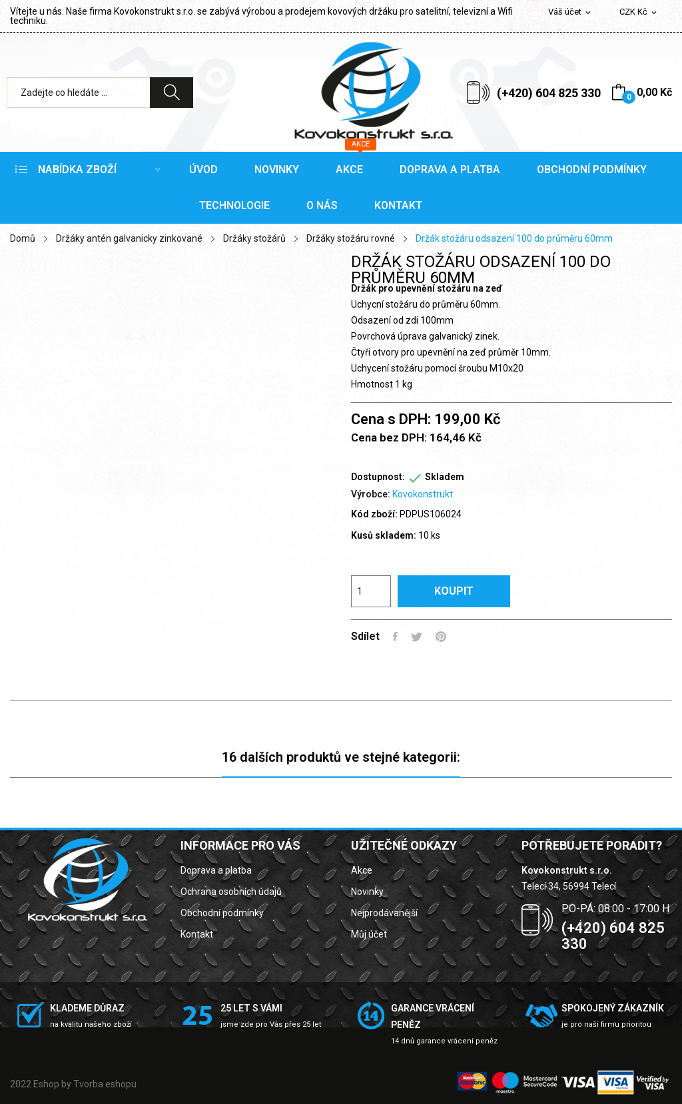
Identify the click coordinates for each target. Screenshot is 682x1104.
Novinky (367, 891)
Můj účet (369, 934)
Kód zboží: (374, 514)
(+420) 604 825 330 (549, 93)
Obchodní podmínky (222, 913)
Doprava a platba (216, 870)
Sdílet (395, 637)
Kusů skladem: (383, 535)
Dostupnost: (378, 476)
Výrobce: (370, 494)
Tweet (416, 637)
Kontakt (196, 934)
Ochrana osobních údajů (231, 891)
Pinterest (441, 637)
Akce (361, 870)
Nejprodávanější (384, 913)
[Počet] (371, 591)
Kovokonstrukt (422, 494)
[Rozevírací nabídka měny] (639, 12)
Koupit (454, 591)
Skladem (444, 476)
